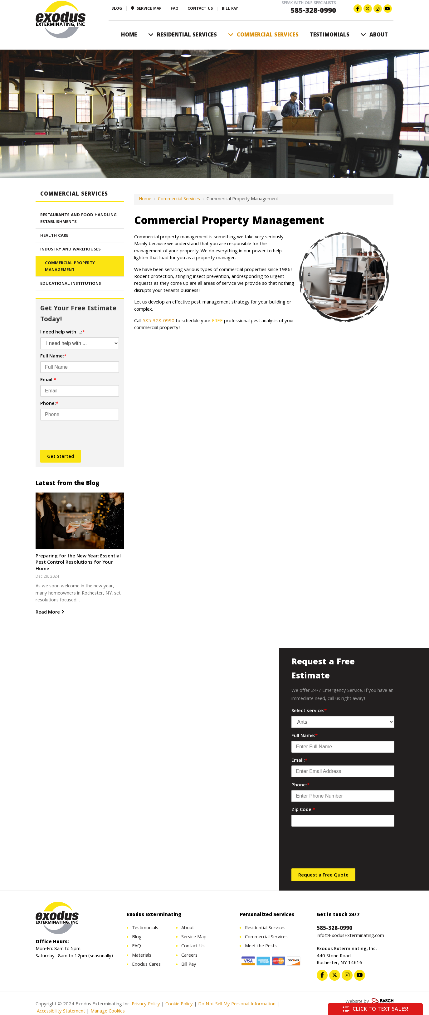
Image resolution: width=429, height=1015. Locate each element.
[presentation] (76, 435)
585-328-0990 (313, 11)
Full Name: (53, 356)
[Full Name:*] (79, 367)
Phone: (49, 404)
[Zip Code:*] (342, 821)
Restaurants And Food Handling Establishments (78, 219)
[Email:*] (79, 391)
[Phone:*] (79, 414)
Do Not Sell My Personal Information (236, 1005)
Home (145, 199)
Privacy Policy (146, 1005)
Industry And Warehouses (70, 249)
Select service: (309, 711)
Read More (50, 613)
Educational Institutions (70, 283)
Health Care (54, 235)
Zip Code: (303, 810)
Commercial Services (179, 199)
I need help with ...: (62, 332)
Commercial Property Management (70, 267)
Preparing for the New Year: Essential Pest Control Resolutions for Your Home (78, 563)
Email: (48, 380)
